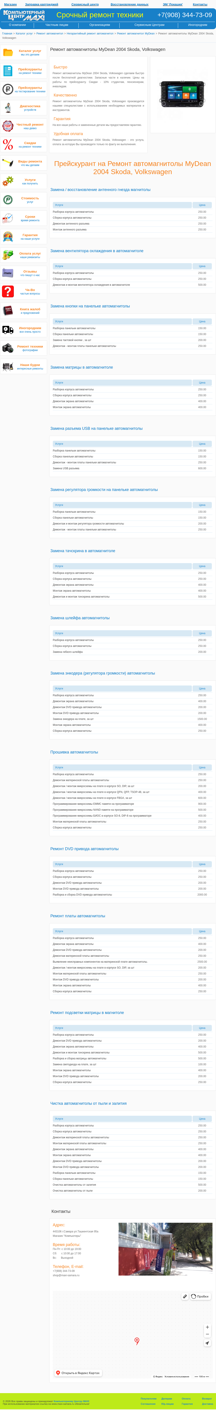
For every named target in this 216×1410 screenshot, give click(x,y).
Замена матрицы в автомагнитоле (81, 367)
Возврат (207, 1398)
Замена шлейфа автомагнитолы (80, 618)
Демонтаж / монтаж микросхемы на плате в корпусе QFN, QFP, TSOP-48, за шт (101, 792)
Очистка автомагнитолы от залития (74, 1184)
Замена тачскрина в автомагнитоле (82, 551)
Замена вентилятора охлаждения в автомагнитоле (96, 251)
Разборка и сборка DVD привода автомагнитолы (82, 894)
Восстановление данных (130, 4)
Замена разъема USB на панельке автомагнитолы (96, 428)
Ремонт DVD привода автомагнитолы (84, 849)
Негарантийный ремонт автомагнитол (90, 33)
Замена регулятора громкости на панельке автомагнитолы (104, 489)
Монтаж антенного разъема (70, 229)
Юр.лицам (167, 1404)
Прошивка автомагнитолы (74, 752)
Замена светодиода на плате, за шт (74, 1064)
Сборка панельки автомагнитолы (73, 334)
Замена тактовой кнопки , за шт (72, 340)
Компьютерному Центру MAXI (71, 1401)
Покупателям (148, 1398)
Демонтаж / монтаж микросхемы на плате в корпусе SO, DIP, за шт (93, 786)
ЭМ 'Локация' (173, 4)
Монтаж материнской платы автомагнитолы (79, 821)
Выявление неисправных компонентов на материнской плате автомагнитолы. (100, 961)
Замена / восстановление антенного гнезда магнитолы (100, 189)
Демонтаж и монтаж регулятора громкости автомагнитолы (88, 523)
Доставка (207, 1404)
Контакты (200, 4)
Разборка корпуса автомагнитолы (73, 211)
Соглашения (148, 1404)
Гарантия (187, 1404)
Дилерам (166, 1398)
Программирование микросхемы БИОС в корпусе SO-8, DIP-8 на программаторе (102, 815)
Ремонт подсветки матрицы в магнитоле (87, 1012)
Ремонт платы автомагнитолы (77, 916)
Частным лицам (57, 25)
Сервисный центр (85, 4)
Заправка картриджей (41, 4)
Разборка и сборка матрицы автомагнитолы (79, 1058)
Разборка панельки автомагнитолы (74, 328)
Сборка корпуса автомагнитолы (72, 217)
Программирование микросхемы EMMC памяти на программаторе (93, 803)
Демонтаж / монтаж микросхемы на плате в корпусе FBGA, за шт (92, 798)
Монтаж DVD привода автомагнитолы (76, 713)
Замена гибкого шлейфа (68, 651)
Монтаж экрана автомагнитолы (72, 407)
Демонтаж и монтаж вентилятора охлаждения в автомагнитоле (91, 284)
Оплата (186, 1398)
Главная (7, 33)
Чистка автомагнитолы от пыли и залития (88, 1103)
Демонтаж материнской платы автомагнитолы (81, 780)
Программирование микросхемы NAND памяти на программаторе (93, 809)
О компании (17, 25)
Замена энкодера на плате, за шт (73, 719)
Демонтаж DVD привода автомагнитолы (77, 707)
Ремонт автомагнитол (49, 33)
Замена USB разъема (66, 468)
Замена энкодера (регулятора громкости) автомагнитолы (102, 673)
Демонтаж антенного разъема (71, 223)
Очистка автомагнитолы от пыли (73, 1190)
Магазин (10, 4)
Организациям (99, 25)
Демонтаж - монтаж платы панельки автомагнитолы (84, 346)
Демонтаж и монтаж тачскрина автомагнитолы (81, 596)
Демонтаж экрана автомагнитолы (73, 401)
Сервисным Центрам (150, 25)
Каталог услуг (24, 33)
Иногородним (197, 25)
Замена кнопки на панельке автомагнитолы (90, 306)
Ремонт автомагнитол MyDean (136, 33)
